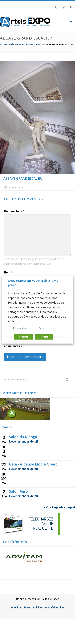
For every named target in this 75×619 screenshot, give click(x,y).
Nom (8, 272)
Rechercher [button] (69, 379)
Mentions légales (21, 607)
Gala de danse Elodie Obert (33, 464)
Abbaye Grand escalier (22, 178)
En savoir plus (46, 328)
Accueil (4, 45)
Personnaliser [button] (20, 328)
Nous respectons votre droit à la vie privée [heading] (33, 283)
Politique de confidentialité (48, 607)
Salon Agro (18, 491)
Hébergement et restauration (27, 45)
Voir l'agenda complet (59, 507)
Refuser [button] (44, 337)
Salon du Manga (23, 436)
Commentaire (14, 211)
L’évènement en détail (23, 441)
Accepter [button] (23, 337)
